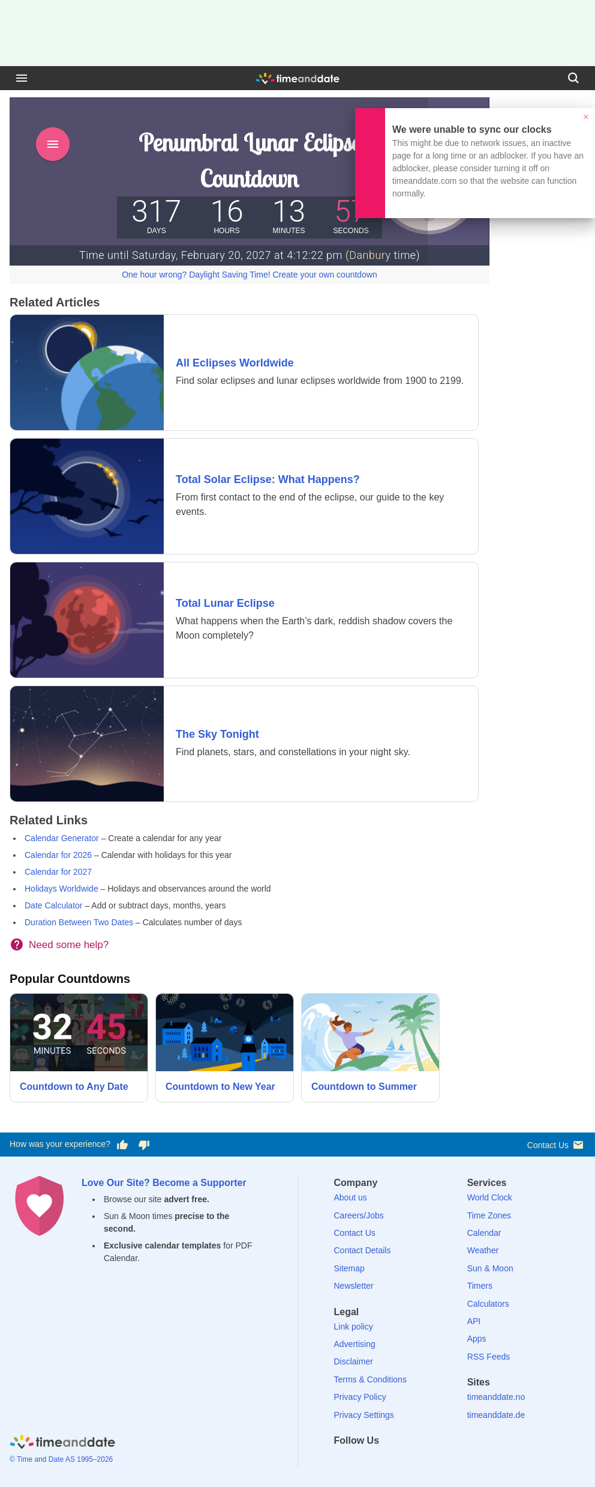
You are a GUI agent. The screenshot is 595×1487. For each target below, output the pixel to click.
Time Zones (489, 1215)
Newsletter (354, 1286)
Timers (479, 1286)
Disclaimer (353, 1361)
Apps (476, 1338)
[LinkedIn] (384, 1462)
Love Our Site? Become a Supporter (164, 1183)
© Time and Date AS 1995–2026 (61, 1459)
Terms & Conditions (370, 1379)
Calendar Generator (62, 838)
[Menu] (22, 78)
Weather (483, 1250)
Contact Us (556, 1145)
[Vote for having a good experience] (122, 1145)
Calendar (484, 1233)
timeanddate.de (496, 1415)
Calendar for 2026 (58, 855)
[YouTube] (425, 1462)
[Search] (573, 78)
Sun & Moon (490, 1268)
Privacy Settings (364, 1415)
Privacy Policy (360, 1397)
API (474, 1321)
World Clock (489, 1197)
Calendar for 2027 (58, 872)
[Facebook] (343, 1462)
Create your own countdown (325, 274)
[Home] (62, 1444)
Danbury (369, 255)
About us (350, 1197)
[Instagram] (405, 1462)
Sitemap (349, 1268)
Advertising (354, 1344)
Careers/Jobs (359, 1215)
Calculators (488, 1304)
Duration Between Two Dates (79, 922)
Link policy (353, 1326)
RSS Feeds (488, 1356)
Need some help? (69, 944)
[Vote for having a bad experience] (144, 1145)
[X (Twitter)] (363, 1462)
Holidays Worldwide (61, 888)
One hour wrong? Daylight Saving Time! (196, 274)
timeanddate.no (496, 1397)
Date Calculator (54, 905)
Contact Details (362, 1250)
